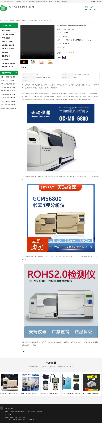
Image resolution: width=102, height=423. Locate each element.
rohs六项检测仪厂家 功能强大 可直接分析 (9, 87)
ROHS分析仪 (6, 30)
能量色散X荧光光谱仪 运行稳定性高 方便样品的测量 (9, 84)
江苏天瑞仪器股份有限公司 (34, 411)
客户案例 (80, 16)
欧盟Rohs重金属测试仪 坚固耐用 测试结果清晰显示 (9, 77)
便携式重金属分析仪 (8, 45)
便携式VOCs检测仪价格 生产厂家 (71, 393)
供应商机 (22, 16)
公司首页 (7, 16)
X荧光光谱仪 (6, 38)
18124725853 (68, 53)
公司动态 (65, 16)
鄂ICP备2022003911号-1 (22, 411)
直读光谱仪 (5, 59)
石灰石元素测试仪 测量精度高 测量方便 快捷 (9, 101)
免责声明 (20, 419)
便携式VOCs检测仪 (7, 41)
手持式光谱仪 (6, 56)
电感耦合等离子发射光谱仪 (10, 49)
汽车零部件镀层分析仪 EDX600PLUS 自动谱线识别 (9, 94)
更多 (16, 73)
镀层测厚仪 (5, 52)
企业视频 (36, 16)
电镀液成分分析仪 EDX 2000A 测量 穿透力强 (9, 104)
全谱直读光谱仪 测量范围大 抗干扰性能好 (9, 80)
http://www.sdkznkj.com (28, 351)
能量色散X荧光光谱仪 (8, 63)
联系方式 (94, 16)
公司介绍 (51, 16)
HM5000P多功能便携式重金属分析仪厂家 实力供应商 (55, 393)
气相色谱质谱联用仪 (21, 20)
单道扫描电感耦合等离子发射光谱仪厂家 (31, 393)
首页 (7, 20)
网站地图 (31, 419)
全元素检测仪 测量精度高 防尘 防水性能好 (9, 108)
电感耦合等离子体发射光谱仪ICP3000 (10, 393)
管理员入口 (26, 419)
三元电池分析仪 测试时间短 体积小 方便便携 (9, 97)
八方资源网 (14, 419)
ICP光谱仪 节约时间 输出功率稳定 (9, 91)
